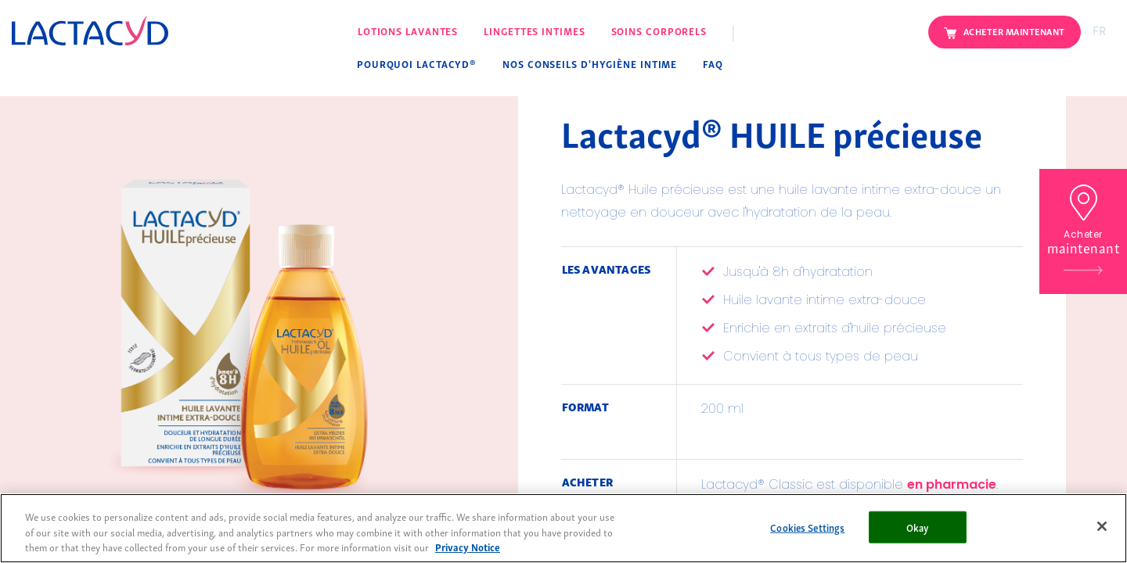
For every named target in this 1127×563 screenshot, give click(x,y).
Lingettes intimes (534, 31)
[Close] (1102, 526)
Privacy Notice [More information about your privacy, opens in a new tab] (467, 547)
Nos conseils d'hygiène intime (589, 64)
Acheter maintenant (1014, 30)
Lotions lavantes (408, 31)
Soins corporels (659, 31)
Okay (918, 526)
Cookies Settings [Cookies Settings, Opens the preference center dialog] (807, 526)
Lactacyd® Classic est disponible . (849, 486)
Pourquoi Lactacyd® (417, 64)
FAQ (713, 64)
